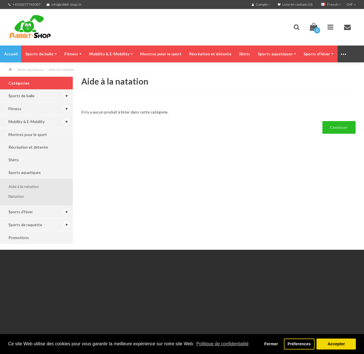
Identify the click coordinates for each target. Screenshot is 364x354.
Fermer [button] (271, 344)
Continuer (339, 127)
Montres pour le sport (161, 53)
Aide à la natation (61, 69)
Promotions (18, 237)
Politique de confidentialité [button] (222, 343)
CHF (351, 4)
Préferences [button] (299, 344)
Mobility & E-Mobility (111, 53)
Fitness (73, 53)
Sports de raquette (25, 224)
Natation (16, 196)
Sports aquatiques (277, 53)
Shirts (244, 53)
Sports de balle (41, 53)
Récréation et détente (210, 53)
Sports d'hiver (318, 53)
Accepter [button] (336, 344)
